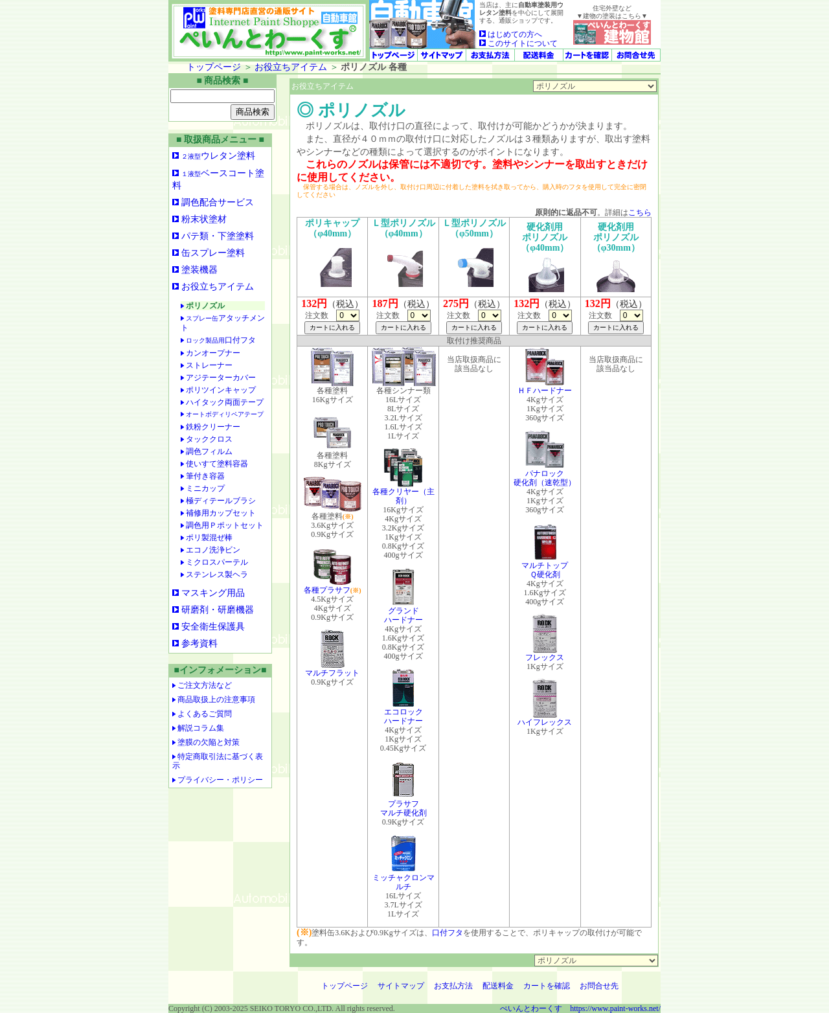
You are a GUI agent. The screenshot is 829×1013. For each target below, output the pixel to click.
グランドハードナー (403, 611)
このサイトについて (518, 43)
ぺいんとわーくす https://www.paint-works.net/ (580, 1008)
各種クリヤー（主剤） (403, 492)
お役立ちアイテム (291, 67)
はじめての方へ (510, 34)
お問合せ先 (599, 985)
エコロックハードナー (403, 712)
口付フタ (447, 932)
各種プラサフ (328, 586)
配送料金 (498, 985)
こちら (640, 212)
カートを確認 (546, 985)
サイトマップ (401, 985)
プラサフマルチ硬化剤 (403, 804)
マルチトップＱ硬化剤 (544, 566)
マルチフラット (332, 669)
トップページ (214, 67)
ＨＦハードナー (544, 387)
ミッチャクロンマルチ (403, 878)
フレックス (544, 654)
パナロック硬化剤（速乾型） (545, 474)
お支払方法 (453, 985)
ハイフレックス (544, 719)
